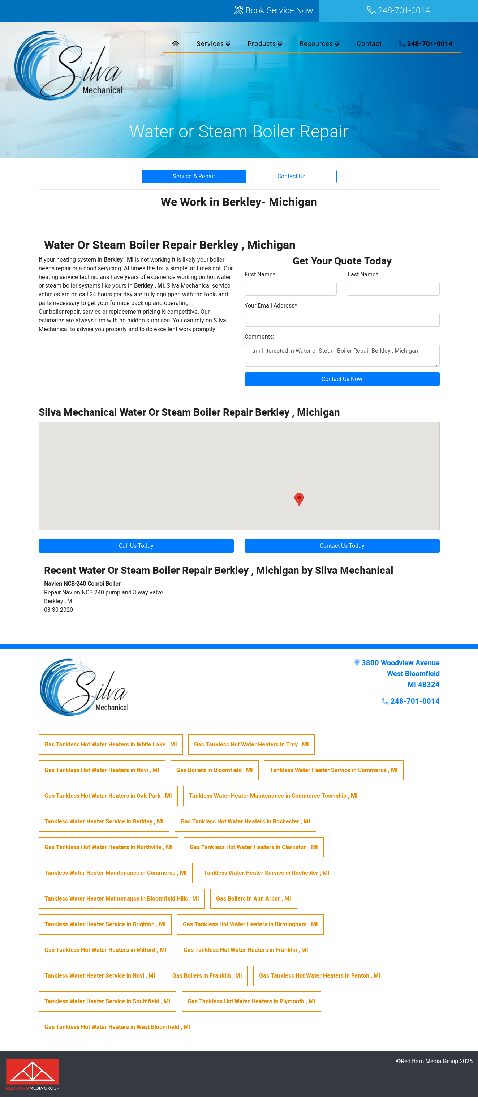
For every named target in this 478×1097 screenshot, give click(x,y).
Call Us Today (136, 546)
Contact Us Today (342, 546)
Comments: (259, 337)
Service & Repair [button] (194, 176)
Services (214, 44)
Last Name (363, 274)
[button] (299, 499)
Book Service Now (273, 11)
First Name (260, 274)
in (110, 744)
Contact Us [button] (291, 176)
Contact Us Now (342, 379)
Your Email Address (271, 305)
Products (265, 44)
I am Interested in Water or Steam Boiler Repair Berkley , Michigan (342, 355)
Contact (369, 44)
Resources (320, 44)
